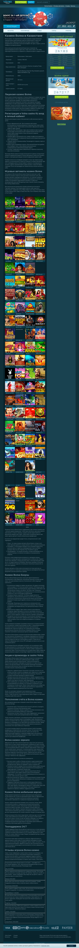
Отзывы (67, 6)
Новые (39, 30)
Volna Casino (8, 935)
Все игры (11, 30)
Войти (31, 2)
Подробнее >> (69, 67)
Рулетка (68, 30)
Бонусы (73, 6)
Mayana (61, 124)
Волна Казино (48, 6)
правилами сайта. (45, 945)
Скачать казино (42, 2)
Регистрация (21, 2)
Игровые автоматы (58, 6)
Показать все (71, 34)
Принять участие (57, 68)
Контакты (7, 937)
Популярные (25, 30)
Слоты (54, 30)
